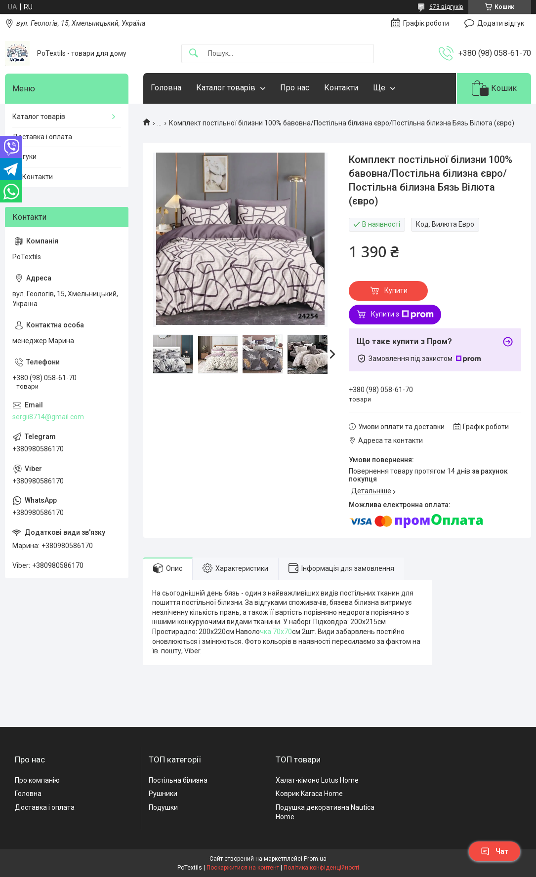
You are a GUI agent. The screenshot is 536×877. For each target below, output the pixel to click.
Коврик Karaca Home (309, 793)
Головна (166, 87)
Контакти (341, 87)
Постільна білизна (178, 780)
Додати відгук (500, 23)
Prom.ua (315, 858)
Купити (396, 290)
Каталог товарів (225, 87)
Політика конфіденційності (321, 867)
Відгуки (24, 156)
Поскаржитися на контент (242, 867)
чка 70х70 (276, 632)
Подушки (163, 807)
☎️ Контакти (32, 177)
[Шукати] (194, 53)
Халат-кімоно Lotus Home (317, 780)
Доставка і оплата (42, 137)
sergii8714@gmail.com (48, 417)
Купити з (402, 314)
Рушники (163, 793)
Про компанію (37, 780)
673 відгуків (446, 6)
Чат (494, 851)
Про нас (294, 87)
